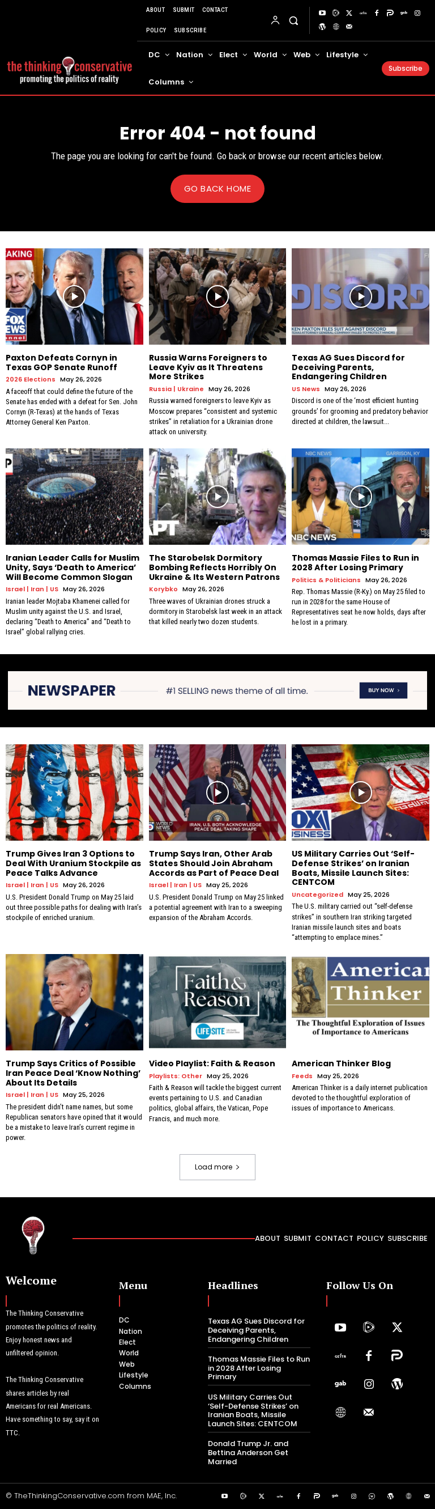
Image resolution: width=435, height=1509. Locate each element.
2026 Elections (31, 379)
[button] (294, 20)
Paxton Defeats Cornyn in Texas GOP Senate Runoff (61, 361)
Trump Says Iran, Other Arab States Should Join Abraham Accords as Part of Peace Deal (214, 863)
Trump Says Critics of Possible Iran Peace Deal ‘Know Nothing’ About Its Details (73, 1073)
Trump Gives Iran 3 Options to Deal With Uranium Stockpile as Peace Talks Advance (73, 863)
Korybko (163, 589)
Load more (217, 1167)
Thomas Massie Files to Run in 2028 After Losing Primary (355, 562)
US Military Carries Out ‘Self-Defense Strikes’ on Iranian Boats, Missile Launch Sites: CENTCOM (353, 868)
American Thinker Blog (341, 1063)
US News (306, 389)
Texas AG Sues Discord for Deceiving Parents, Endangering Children (348, 366)
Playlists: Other (175, 1075)
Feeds (302, 1075)
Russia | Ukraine (176, 389)
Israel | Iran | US (32, 589)
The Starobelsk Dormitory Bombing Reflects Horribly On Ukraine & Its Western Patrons (214, 567)
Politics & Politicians (326, 579)
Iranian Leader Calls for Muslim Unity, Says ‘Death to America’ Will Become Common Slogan (72, 567)
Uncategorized (317, 894)
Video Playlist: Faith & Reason (212, 1063)
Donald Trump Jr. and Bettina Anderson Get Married (248, 1452)
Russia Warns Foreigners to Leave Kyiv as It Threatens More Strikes (208, 366)
